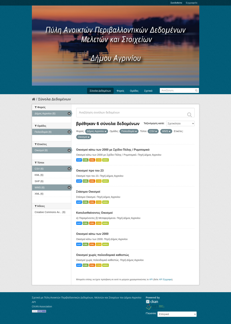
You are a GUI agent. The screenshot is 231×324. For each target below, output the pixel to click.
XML (92, 160)
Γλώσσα (151, 313)
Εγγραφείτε (192, 2)
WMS (105, 160)
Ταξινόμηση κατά (154, 123)
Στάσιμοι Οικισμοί (88, 191)
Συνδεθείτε (176, 2)
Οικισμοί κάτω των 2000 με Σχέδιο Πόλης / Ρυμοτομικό (113, 149)
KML (85, 160)
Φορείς (120, 90)
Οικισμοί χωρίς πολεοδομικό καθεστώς (102, 254)
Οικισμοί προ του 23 (90, 170)
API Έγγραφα (165, 279)
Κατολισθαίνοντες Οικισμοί (94, 212)
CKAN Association (42, 306)
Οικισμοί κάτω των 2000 (92, 233)
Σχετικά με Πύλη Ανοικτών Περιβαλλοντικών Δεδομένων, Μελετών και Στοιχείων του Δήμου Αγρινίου (86, 297)
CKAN (152, 301)
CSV (99, 160)
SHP (79, 160)
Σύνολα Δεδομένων (100, 90)
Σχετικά (148, 90)
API (151, 279)
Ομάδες (134, 90)
